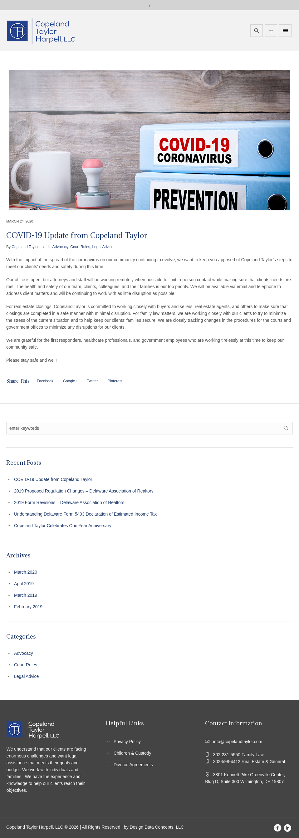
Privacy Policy (127, 741)
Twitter (92, 381)
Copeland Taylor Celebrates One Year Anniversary (62, 525)
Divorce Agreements (133, 764)
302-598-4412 (248, 761)
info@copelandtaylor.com (235, 741)
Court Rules (80, 247)
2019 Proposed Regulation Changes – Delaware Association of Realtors (84, 490)
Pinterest (115, 381)
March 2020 (25, 572)
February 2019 (28, 606)
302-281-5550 (237, 754)
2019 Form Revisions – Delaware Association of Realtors (69, 502)
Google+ (70, 381)
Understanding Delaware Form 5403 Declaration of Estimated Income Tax (85, 514)
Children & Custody (132, 753)
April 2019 (24, 583)
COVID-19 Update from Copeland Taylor (53, 479)
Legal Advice (102, 247)
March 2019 (25, 595)
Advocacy (60, 247)
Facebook (45, 381)
